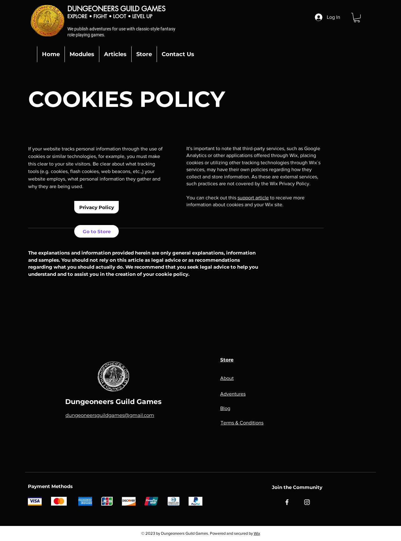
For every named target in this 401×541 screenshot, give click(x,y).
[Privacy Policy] (96, 207)
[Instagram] (307, 502)
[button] (356, 17)
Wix (257, 533)
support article (253, 197)
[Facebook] (287, 502)
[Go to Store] (96, 231)
